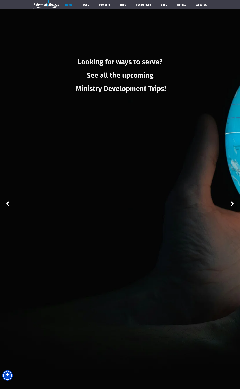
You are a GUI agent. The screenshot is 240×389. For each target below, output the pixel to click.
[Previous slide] (8, 203)
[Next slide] (232, 203)
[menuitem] (69, 5)
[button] (7, 375)
